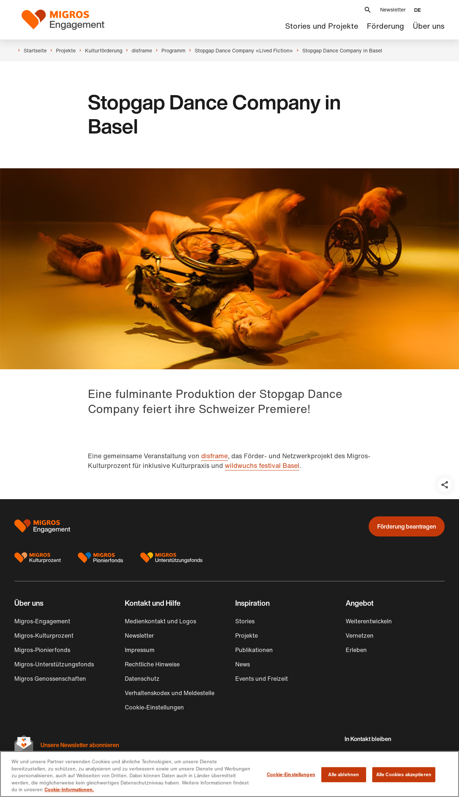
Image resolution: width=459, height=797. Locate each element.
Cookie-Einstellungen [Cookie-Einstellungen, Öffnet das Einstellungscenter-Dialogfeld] (291, 774)
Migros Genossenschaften (50, 678)
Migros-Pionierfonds (42, 650)
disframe (214, 455)
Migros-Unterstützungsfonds (54, 664)
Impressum (140, 650)
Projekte (246, 635)
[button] (368, 10)
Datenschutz (142, 678)
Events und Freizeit (261, 678)
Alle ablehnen (343, 774)
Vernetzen (360, 635)
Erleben (356, 650)
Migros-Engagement (42, 621)
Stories (245, 621)
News (242, 664)
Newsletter (393, 9)
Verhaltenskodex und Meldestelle (169, 693)
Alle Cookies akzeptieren (403, 774)
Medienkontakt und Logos (160, 621)
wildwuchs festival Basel (262, 465)
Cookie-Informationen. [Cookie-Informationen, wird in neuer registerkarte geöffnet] (69, 789)
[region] (229, 774)
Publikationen (254, 650)
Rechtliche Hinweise (152, 664)
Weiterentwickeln (369, 621)
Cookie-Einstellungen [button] (154, 707)
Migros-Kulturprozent (44, 635)
